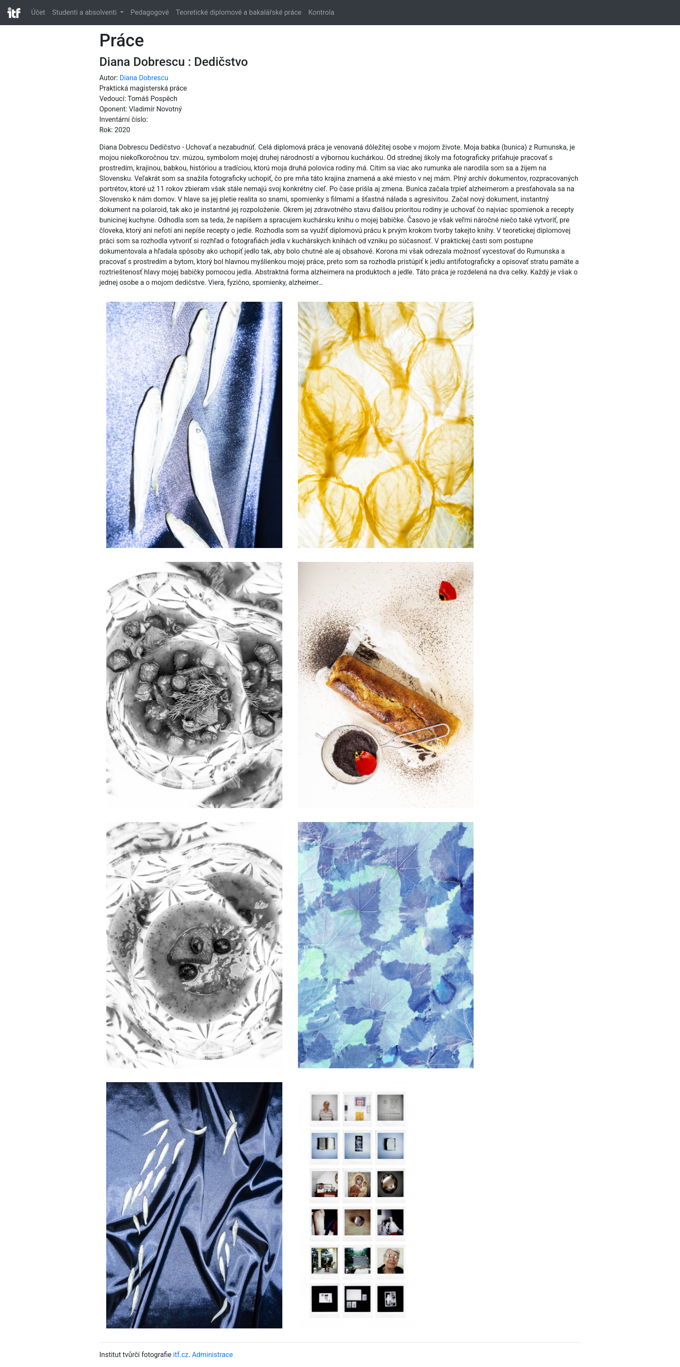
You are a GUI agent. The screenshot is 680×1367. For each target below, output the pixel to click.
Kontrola (321, 12)
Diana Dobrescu (144, 78)
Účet (38, 12)
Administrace (212, 1355)
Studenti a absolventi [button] (85, 12)
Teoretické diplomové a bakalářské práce (238, 12)
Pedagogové (150, 12)
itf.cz (180, 1355)
